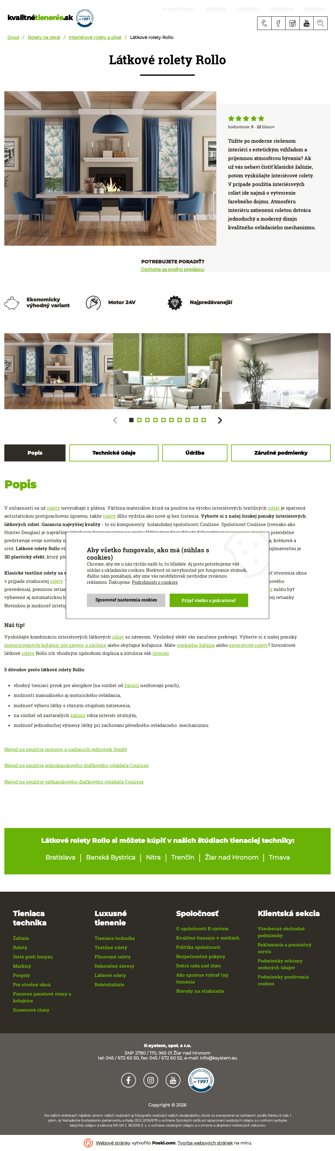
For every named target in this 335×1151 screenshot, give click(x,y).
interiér (160, 653)
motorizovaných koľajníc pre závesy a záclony (55, 645)
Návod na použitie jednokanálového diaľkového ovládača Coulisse (76, 765)
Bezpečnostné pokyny (200, 956)
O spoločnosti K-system (202, 929)
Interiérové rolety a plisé (95, 37)
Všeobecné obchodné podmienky (281, 932)
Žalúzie (21, 938)
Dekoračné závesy (114, 966)
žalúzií (131, 685)
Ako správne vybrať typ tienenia (202, 978)
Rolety (20, 947)
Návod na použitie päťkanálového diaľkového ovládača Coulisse (74, 782)
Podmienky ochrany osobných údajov (280, 964)
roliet (274, 508)
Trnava (279, 857)
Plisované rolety (113, 957)
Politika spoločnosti (198, 947)
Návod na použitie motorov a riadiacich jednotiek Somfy (65, 749)
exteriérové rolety (248, 645)
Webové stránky (113, 1142)
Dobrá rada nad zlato (198, 966)
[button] (131, 420)
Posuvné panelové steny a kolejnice (42, 997)
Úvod (13, 37)
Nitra (153, 857)
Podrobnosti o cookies (155, 582)
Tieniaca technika (115, 938)
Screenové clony (31, 1010)
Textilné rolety (111, 947)
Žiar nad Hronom (231, 857)
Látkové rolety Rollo (151, 37)
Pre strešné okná (31, 984)
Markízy (22, 966)
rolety (53, 508)
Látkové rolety (110, 975)
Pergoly (21, 975)
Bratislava (60, 857)
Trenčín (182, 857)
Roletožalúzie (109, 984)
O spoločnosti (204, 8)
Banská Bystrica (110, 857)
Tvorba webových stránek (205, 1142)
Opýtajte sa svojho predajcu (172, 269)
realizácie (289, 8)
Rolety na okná (44, 37)
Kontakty (317, 8)
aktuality (236, 8)
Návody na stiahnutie (200, 991)
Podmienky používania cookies (283, 980)
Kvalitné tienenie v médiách (208, 938)
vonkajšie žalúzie (196, 645)
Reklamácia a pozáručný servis (285, 948)
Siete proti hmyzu (33, 957)
